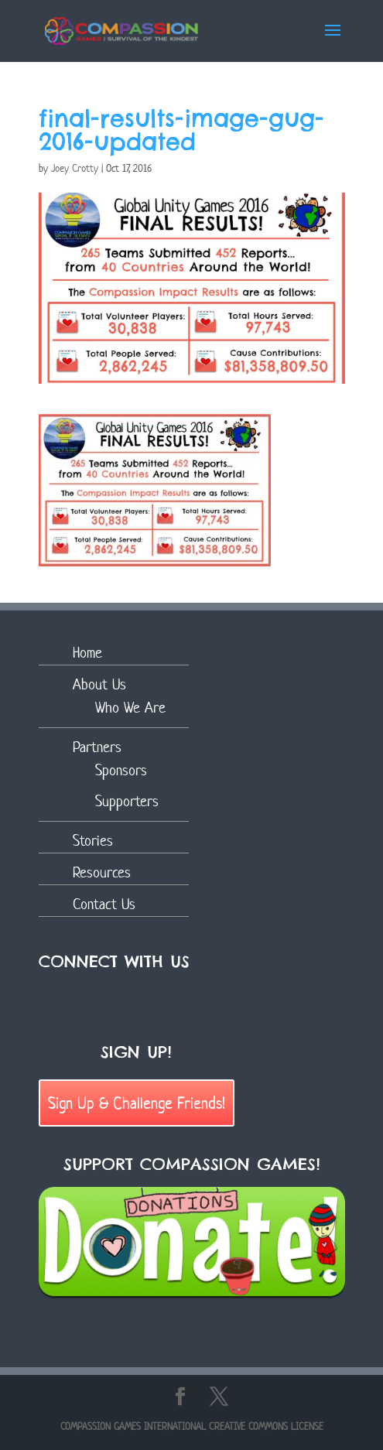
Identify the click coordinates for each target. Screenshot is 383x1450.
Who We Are (130, 707)
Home (87, 652)
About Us (99, 684)
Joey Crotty (74, 168)
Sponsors (121, 770)
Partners (97, 747)
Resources (102, 872)
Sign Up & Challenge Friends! (136, 1102)
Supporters (127, 801)
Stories (93, 840)
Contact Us (104, 904)
